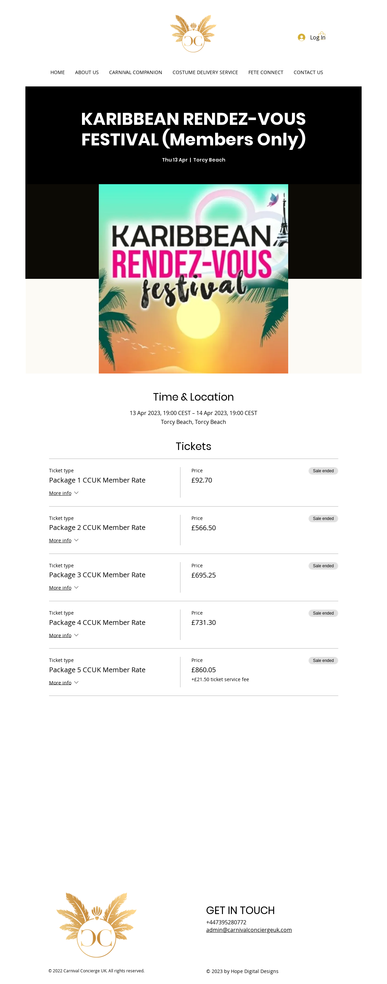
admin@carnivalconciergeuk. (249, 930)
